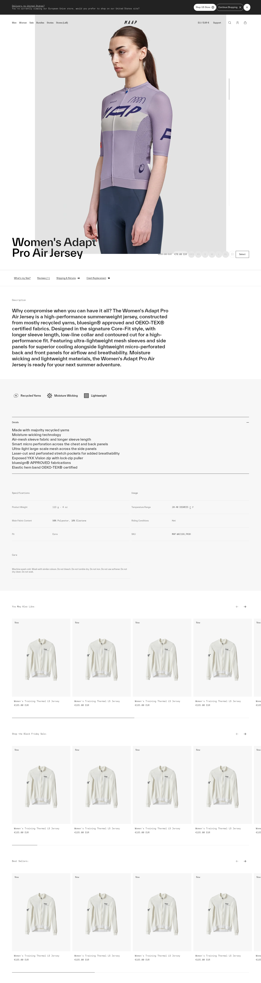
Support (217, 22)
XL (225, 254)
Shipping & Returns (68, 278)
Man (14, 22)
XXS (191, 254)
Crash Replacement (98, 278)
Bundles (40, 22)
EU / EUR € (203, 22)
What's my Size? (22, 278)
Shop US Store (205, 7)
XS (198, 254)
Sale (31, 22)
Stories (50, 22)
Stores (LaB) (62, 22)
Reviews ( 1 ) (43, 278)
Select (242, 254)
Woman (23, 22)
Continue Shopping (230, 7)
